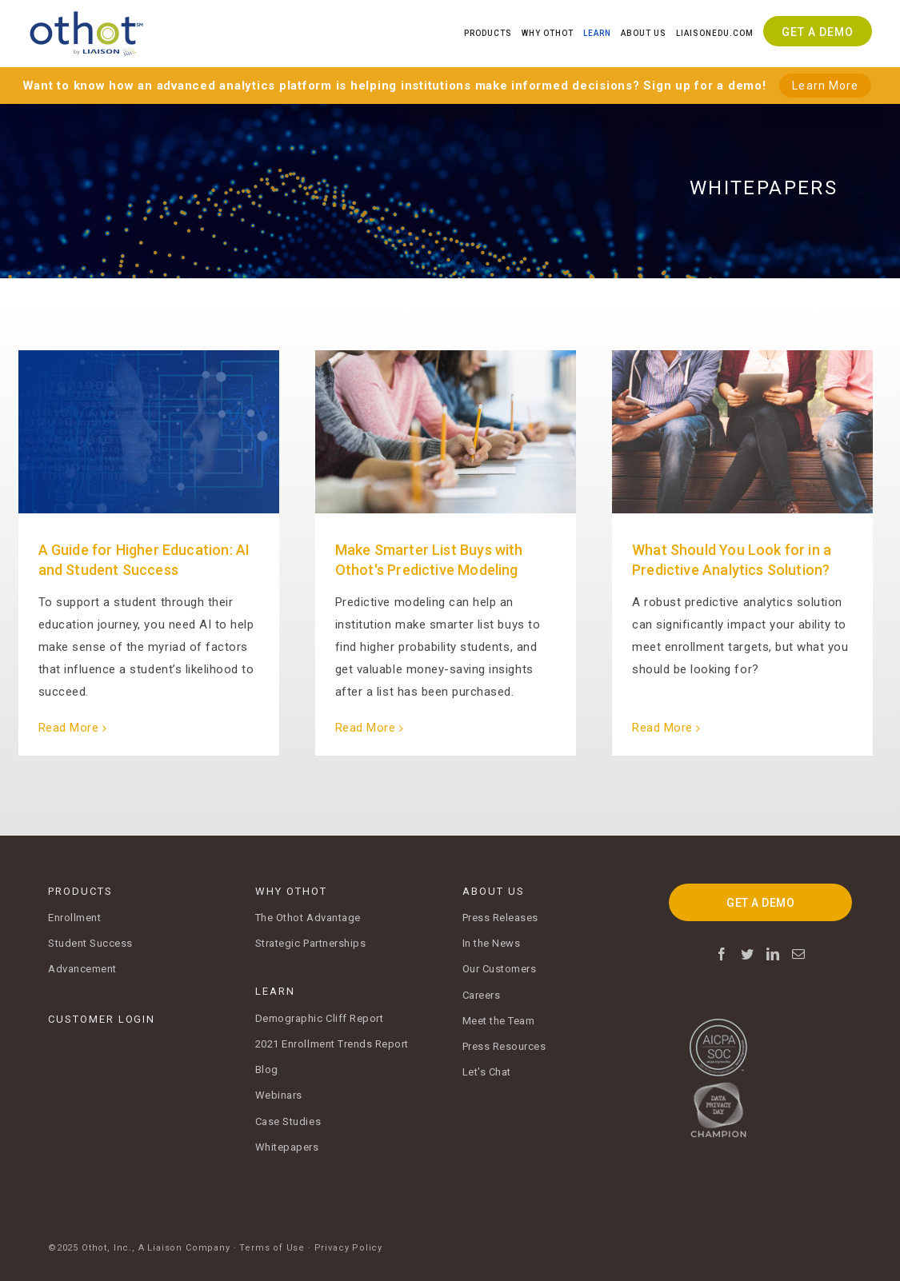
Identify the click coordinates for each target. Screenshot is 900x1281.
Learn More (825, 85)
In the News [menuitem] (491, 943)
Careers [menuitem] (481, 995)
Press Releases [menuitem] (500, 918)
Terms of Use (272, 1248)
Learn (597, 33)
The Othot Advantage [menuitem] (308, 918)
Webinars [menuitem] (278, 1095)
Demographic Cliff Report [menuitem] (319, 1018)
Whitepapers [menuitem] (287, 1147)
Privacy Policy (348, 1248)
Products (488, 33)
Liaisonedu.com (715, 33)
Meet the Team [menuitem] (498, 1021)
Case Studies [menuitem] (288, 1121)
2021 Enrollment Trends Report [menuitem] (332, 1044)
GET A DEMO (760, 902)
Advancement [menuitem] (82, 969)
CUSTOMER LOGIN (101, 1019)
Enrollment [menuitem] (74, 918)
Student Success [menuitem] (90, 943)
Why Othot (548, 33)
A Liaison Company (184, 1248)
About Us (643, 33)
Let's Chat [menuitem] (486, 1072)
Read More (68, 727)
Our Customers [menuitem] (499, 969)
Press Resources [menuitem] (504, 1046)
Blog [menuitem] (266, 1069)
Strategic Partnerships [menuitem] (310, 943)
